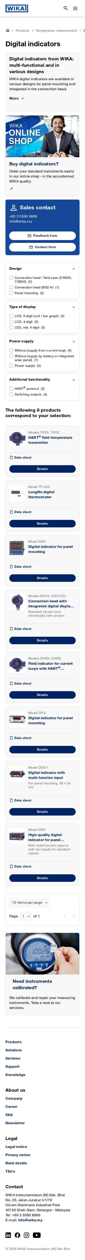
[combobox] (29, 903)
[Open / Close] (75, 8)
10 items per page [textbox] (27, 903)
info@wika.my (20, 221)
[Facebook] (17, 1235)
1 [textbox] (23, 916)
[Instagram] (26, 1235)
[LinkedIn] (8, 1235)
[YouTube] (37, 1235)
